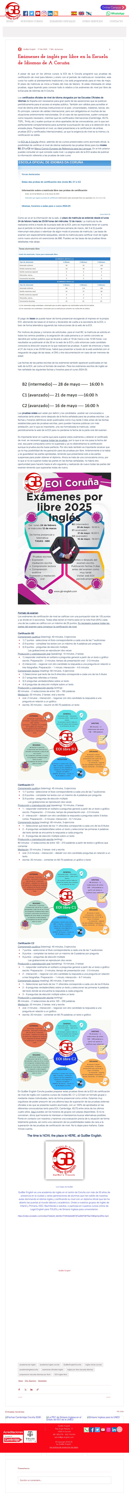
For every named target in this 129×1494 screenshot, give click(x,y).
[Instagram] (44, 13)
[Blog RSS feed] (55, 13)
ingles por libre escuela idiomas (80, 1369)
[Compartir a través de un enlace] (37, 1389)
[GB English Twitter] (31, 13)
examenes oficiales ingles (52, 1369)
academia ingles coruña (49, 1365)
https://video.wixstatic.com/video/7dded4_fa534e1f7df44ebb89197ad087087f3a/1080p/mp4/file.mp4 (63, 1216)
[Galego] (89, 13)
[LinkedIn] (50, 13)
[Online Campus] (113, 7)
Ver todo (120, 1411)
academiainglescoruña (29, 1369)
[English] (81, 13)
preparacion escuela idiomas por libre (35, 1374)
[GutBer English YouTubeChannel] (103, 1429)
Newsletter (80, 32)
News (19, 32)
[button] (120, 32)
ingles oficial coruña (93, 1365)
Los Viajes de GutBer (35, 32)
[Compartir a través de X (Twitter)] (25, 1389)
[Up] (119, 1429)
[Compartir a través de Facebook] (19, 1389)
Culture (92, 32)
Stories (103, 32)
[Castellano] (74, 13)
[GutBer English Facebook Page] (91, 1429)
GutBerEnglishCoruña (72, 1365)
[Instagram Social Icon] (108, 1429)
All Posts (8, 32)
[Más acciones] (109, 49)
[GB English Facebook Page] (25, 13)
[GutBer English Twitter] (97, 1429)
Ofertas (52, 32)
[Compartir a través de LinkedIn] (31, 1389)
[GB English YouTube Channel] (37, 13)
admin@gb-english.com (64, 1437)
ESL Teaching (65, 32)
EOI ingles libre (61, 1374)
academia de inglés (28, 1365)
